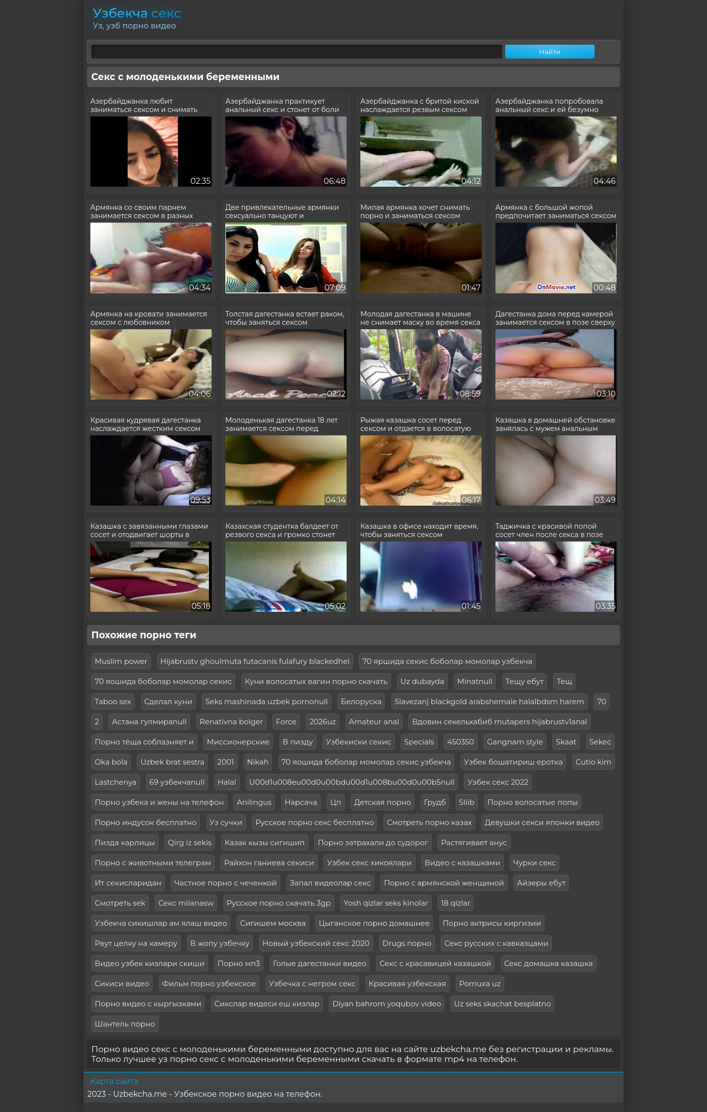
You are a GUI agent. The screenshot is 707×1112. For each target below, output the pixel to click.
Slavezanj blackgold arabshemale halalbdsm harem (489, 701)
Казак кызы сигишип (264, 842)
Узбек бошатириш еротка (513, 762)
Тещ (564, 681)
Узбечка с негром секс (312, 983)
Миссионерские (238, 741)
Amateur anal (374, 721)
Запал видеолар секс (330, 882)
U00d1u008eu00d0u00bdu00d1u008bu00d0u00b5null (352, 782)
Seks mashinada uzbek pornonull (266, 701)
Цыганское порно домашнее (374, 923)
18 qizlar (455, 903)
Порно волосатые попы (533, 802)
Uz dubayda (422, 681)
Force (286, 721)
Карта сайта (114, 1081)
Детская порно (382, 802)
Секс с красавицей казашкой (435, 963)
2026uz (322, 721)
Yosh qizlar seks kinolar (386, 903)
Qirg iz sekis (190, 842)
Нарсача (301, 802)
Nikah (258, 762)
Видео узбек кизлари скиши (150, 963)
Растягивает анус (474, 842)
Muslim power (121, 661)
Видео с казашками (462, 862)
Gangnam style (515, 741)
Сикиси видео (122, 983)
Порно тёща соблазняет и (144, 741)
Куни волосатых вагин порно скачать (316, 681)
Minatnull (474, 681)
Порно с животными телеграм (153, 862)
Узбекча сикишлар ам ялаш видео (161, 923)
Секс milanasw (186, 903)
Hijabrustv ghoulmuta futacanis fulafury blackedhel (255, 661)
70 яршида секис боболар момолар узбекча (447, 661)
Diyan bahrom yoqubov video (386, 1003)
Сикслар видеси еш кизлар (267, 1003)
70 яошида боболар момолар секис (163, 681)
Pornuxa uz (480, 983)
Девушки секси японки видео (542, 822)
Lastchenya (115, 782)
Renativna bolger (231, 721)
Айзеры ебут (541, 882)
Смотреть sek (120, 903)
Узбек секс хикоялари (369, 862)
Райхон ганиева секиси (269, 862)
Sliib (467, 802)
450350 (460, 741)
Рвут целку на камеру (136, 943)
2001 (226, 762)
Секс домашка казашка (548, 963)
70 (601, 701)
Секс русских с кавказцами (496, 943)
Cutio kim (594, 762)
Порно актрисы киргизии (492, 923)
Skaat (566, 741)
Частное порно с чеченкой (225, 882)
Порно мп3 (239, 963)
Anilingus (254, 802)
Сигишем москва (273, 923)
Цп (335, 802)
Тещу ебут (525, 681)
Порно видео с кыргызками (148, 1003)
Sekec (600, 741)
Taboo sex (113, 701)
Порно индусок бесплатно (145, 822)
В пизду (298, 741)
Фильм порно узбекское (209, 983)
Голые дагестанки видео (320, 963)
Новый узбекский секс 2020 (316, 943)
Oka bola (111, 762)
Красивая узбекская (407, 983)
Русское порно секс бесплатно (314, 822)
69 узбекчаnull (176, 782)
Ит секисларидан (128, 882)
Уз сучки (226, 822)
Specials (419, 741)
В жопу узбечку (220, 943)
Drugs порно (407, 943)
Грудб (435, 802)
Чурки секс (534, 862)
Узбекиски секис (358, 741)
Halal (227, 782)
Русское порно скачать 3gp (279, 903)
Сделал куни (168, 701)
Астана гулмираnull (149, 721)
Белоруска (361, 701)
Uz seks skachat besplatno (502, 1003)
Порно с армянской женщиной (444, 882)
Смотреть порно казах (429, 822)
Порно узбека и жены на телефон (159, 802)
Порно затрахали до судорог (373, 842)
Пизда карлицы (125, 842)
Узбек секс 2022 (497, 782)
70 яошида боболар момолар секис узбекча (366, 762)
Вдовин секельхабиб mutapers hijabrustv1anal (499, 721)
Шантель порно (125, 1023)
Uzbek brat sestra (172, 762)
